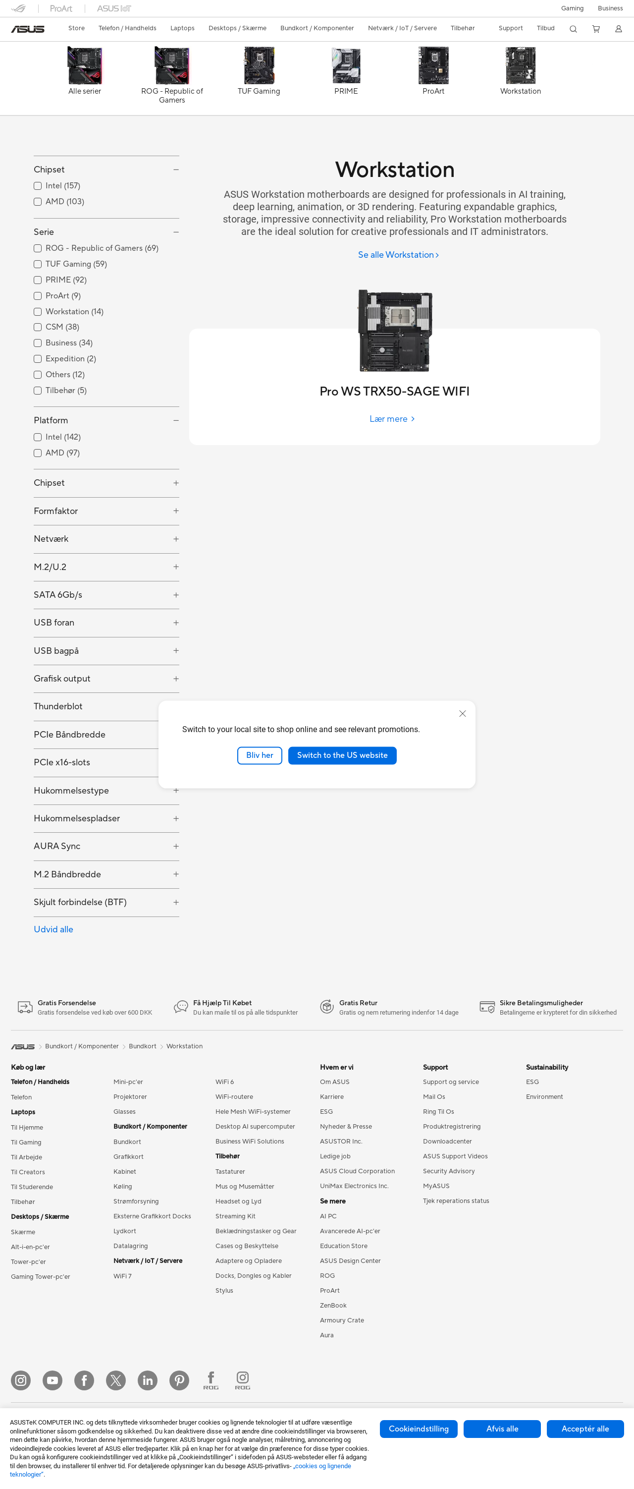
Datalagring (130, 1291)
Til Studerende (32, 1232)
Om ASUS (335, 1127)
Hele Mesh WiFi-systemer (253, 1156)
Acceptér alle (585, 1429)
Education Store (344, 1291)
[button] (572, 8)
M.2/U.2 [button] (50, 611)
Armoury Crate (342, 1365)
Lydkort (124, 1276)
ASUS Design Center (350, 1306)
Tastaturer (230, 1216)
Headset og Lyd (238, 1246)
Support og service (451, 1127)
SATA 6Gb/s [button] (58, 639)
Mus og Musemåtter (244, 1231)
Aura (327, 1380)
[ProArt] (433, 81)
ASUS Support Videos (455, 1201)
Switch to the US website (342, 755)
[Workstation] (520, 81)
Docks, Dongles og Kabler (253, 1320)
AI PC (328, 1261)
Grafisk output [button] (62, 723)
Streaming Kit (235, 1261)
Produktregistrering (452, 1171)
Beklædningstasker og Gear (256, 1276)
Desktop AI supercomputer (255, 1171)
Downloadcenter (447, 1186)
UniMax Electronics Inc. (354, 1231)
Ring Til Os (438, 1156)
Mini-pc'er (128, 1127)
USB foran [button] (54, 667)
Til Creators (28, 1217)
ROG (327, 1320)
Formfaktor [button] (56, 555)
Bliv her (259, 755)
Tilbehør (23, 1247)
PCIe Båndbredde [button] (70, 779)
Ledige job (335, 1201)
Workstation (184, 1090)
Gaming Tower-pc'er (40, 1321)
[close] (463, 714)
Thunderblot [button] (58, 751)
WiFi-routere (234, 1141)
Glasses (124, 1156)
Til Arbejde (26, 1202)
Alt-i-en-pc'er (30, 1292)
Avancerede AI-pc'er (350, 1276)
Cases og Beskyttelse (246, 1291)
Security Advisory (449, 1216)
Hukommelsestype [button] (71, 835)
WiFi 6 (224, 1127)
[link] (28, 29)
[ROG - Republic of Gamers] (171, 81)
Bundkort (127, 1187)
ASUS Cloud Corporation (357, 1216)
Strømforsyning (136, 1246)
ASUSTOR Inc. (341, 1186)
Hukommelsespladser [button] (77, 863)
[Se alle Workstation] (399, 255)
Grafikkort (128, 1201)
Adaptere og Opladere (248, 1306)
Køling (122, 1231)
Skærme (23, 1277)
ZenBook (333, 1350)
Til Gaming (26, 1187)
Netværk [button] (51, 583)
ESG (326, 1156)
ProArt (330, 1335)
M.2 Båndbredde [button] (67, 918)
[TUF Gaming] (259, 81)
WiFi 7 (122, 1321)
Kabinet (124, 1216)
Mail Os (434, 1141)
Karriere (332, 1141)
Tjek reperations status (456, 1246)
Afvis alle (502, 1429)
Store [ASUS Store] (76, 28)
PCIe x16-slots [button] (62, 807)
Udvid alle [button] (53, 973)
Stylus (224, 1335)
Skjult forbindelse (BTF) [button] (80, 947)
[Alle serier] (84, 81)
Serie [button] (44, 277)
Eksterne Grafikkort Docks (152, 1261)
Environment (544, 1141)
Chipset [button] (49, 214)
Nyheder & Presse (346, 1171)
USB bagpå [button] (56, 695)
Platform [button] (51, 465)
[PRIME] (346, 81)
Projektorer (130, 1141)
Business (610, 8)
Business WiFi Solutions (249, 1186)
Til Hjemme (27, 1172)
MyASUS (436, 1231)
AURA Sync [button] (57, 891)
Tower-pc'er (28, 1307)
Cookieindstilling (419, 1429)
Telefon (21, 1142)
